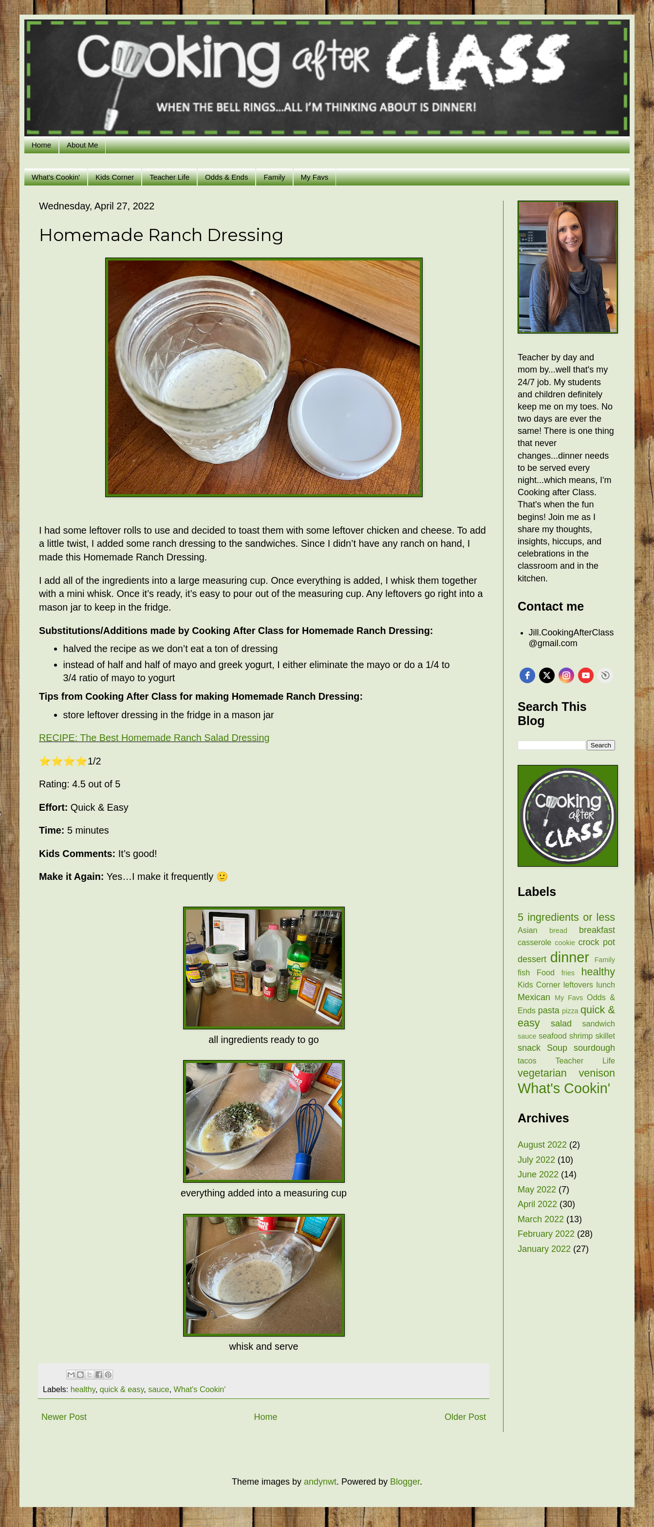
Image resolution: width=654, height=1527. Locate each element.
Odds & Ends (226, 177)
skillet (605, 1035)
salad (561, 1023)
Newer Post (64, 1417)
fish (524, 972)
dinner (569, 957)
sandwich (599, 1023)
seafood (553, 1035)
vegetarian (542, 1073)
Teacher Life (169, 177)
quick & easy (122, 1389)
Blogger (405, 1482)
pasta (549, 1010)
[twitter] (547, 675)
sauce (158, 1389)
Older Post (465, 1417)
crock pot (596, 942)
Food (546, 972)
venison (597, 1073)
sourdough (594, 1048)
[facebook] (527, 675)
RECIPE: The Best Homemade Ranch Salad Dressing (154, 737)
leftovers (578, 984)
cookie (565, 943)
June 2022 (538, 1174)
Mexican (534, 997)
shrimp (581, 1035)
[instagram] (566, 675)
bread (558, 930)
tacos (527, 1060)
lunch (605, 984)
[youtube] (586, 675)
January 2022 (544, 1249)
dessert (532, 959)
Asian (528, 930)
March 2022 (541, 1219)
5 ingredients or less (566, 917)
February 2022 (546, 1234)
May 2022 (537, 1189)
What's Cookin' (56, 177)
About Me (82, 145)
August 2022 (542, 1145)
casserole (534, 942)
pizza (570, 1011)
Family (274, 177)
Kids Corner (114, 177)
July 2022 (536, 1160)
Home (41, 145)
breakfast (597, 930)
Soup (557, 1048)
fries (568, 973)
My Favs (315, 177)
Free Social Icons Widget (605, 675)
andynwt (320, 1482)
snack (529, 1048)
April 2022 (537, 1204)
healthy (83, 1389)
